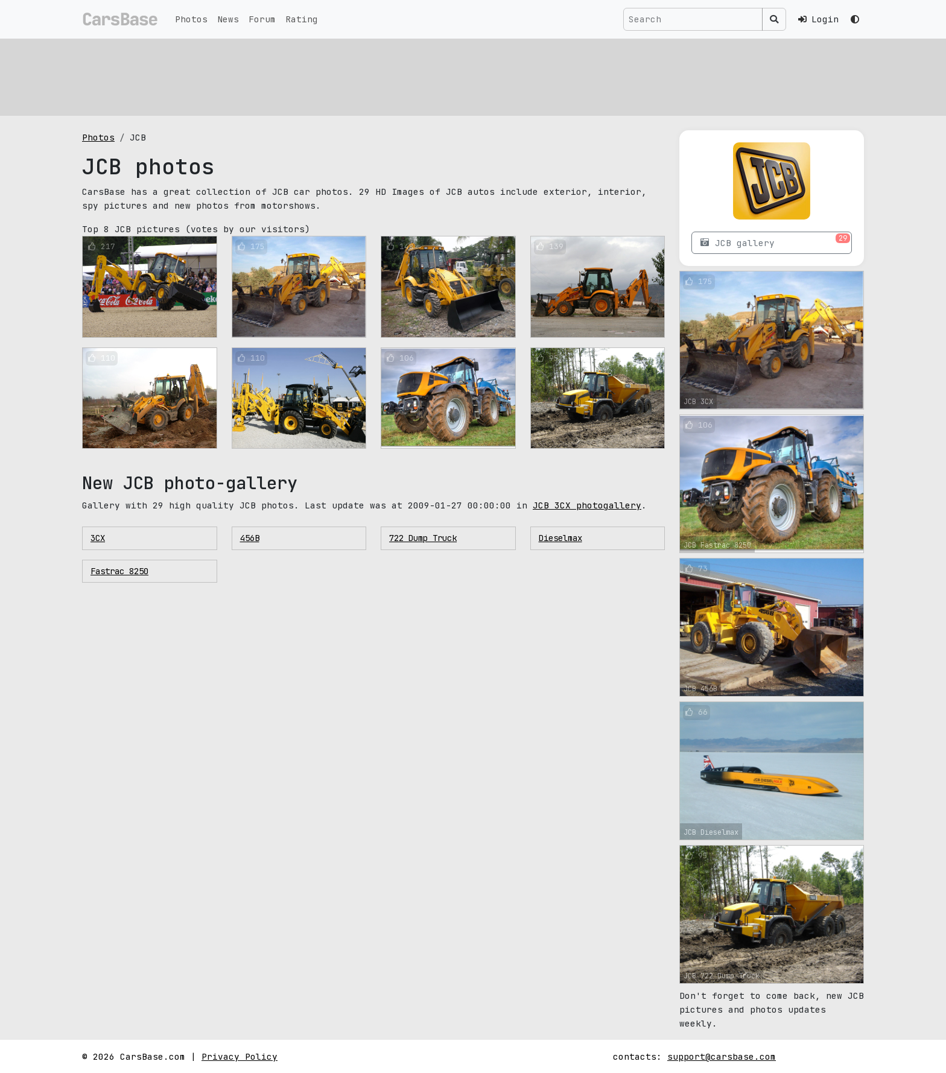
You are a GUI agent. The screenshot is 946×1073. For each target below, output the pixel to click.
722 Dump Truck (423, 538)
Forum (262, 19)
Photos (191, 19)
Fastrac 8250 (119, 571)
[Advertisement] (444, 75)
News (228, 19)
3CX (97, 538)
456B (249, 538)
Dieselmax (560, 538)
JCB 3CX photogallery (587, 505)
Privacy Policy (240, 1056)
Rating (301, 19)
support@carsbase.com (721, 1056)
